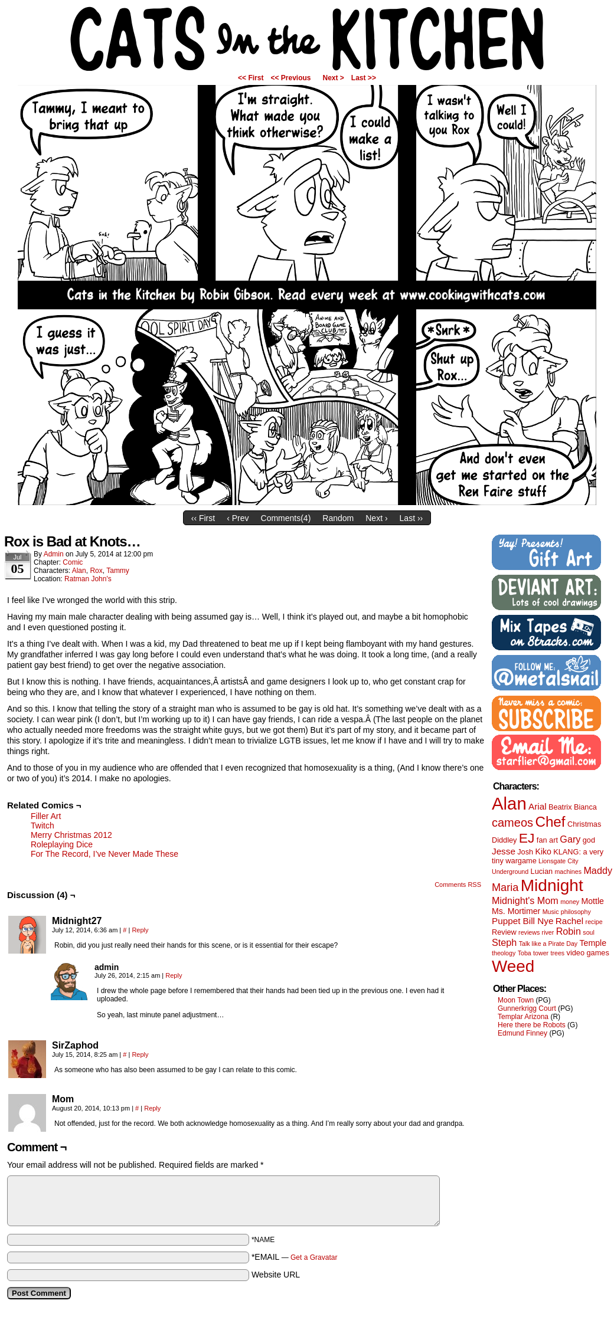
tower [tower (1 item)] (540, 953)
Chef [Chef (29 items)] (550, 822)
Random (338, 518)
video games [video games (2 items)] (588, 952)
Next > (333, 78)
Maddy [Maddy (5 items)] (597, 870)
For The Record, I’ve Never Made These (104, 854)
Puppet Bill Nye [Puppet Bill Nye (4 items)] (522, 921)
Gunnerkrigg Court (527, 1008)
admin (54, 554)
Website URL (276, 1274)
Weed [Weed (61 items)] (513, 966)
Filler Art (46, 816)
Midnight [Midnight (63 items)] (552, 885)
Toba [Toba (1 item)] (524, 953)
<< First (250, 78)
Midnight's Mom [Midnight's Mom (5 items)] (525, 900)
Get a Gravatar (313, 1257)
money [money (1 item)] (569, 901)
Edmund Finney (522, 1033)
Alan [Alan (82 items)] (509, 803)
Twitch (42, 825)
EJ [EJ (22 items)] (527, 838)
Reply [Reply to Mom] (152, 1108)
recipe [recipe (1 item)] (594, 921)
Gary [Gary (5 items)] (570, 839)
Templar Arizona (523, 1017)
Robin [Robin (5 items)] (568, 931)
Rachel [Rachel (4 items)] (570, 921)
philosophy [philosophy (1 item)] (576, 911)
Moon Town (516, 1000)
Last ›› (411, 518)
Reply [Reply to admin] (173, 975)
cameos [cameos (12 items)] (512, 822)
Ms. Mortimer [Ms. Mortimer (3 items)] (516, 911)
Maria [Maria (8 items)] (505, 887)
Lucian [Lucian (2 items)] (542, 871)
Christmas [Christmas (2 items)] (584, 824)
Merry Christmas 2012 (71, 835)
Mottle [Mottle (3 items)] (593, 901)
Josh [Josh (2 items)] (525, 851)
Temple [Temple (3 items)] (593, 943)
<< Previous (290, 78)
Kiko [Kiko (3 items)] (543, 851)
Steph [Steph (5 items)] (504, 942)
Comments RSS (458, 884)
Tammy (117, 570)
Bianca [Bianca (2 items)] (585, 807)
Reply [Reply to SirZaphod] (140, 1054)
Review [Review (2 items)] (504, 932)
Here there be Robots (532, 1025)
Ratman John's (88, 579)
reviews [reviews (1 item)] (529, 932)
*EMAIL (295, 1257)
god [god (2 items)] (589, 840)
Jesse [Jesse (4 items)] (503, 851)
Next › (376, 518)
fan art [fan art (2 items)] (547, 840)
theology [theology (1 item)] (503, 953)
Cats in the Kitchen (307, 38)
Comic (73, 562)
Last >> (363, 78)
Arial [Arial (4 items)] (537, 806)
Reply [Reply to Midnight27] (140, 930)
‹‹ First (203, 518)
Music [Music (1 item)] (551, 911)
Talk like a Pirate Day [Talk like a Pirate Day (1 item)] (548, 943)
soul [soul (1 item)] (589, 932)
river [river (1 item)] (548, 932)
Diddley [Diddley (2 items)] (504, 840)
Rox (96, 570)
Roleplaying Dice (62, 844)
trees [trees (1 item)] (558, 953)
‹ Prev (238, 518)
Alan (79, 570)
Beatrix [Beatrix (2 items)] (560, 807)
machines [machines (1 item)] (568, 871)
